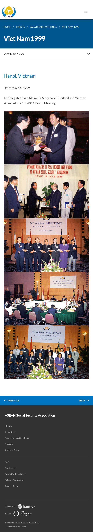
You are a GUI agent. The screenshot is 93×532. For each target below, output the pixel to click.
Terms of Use (11, 486)
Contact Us (10, 468)
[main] (46, 212)
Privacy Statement (14, 480)
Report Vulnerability (15, 474)
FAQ (7, 462)
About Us (10, 432)
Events (9, 444)
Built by (21, 513)
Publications (12, 450)
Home (8, 426)
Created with (22, 506)
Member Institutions (17, 438)
